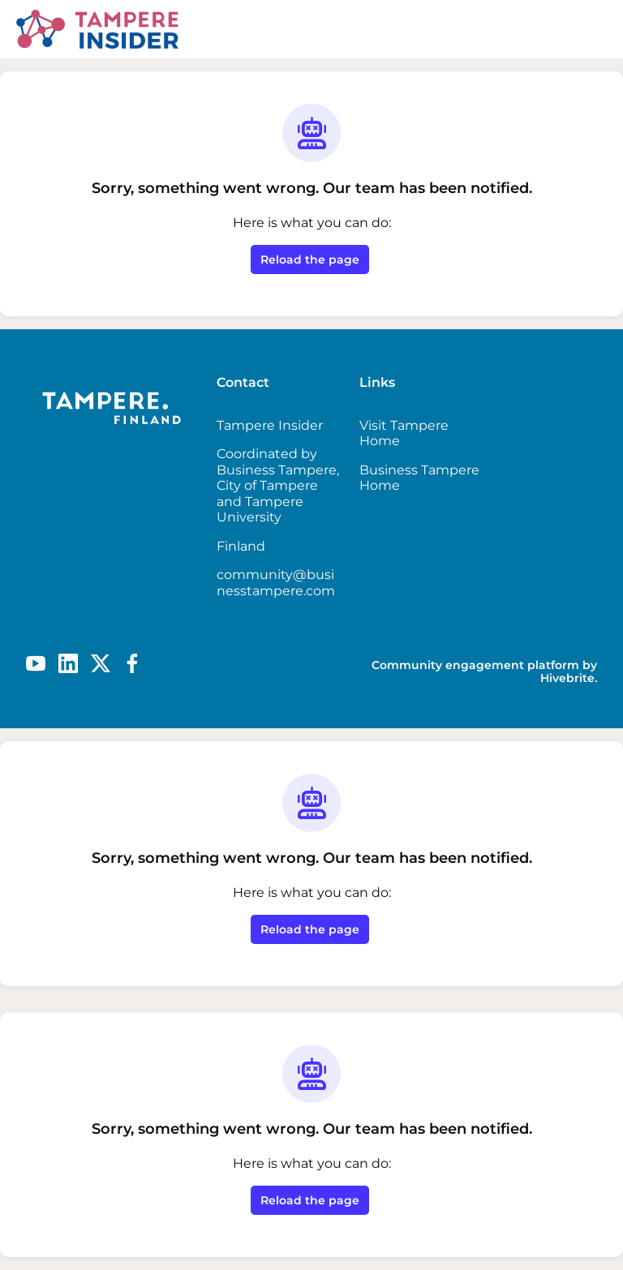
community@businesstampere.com (276, 583)
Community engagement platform (475, 665)
